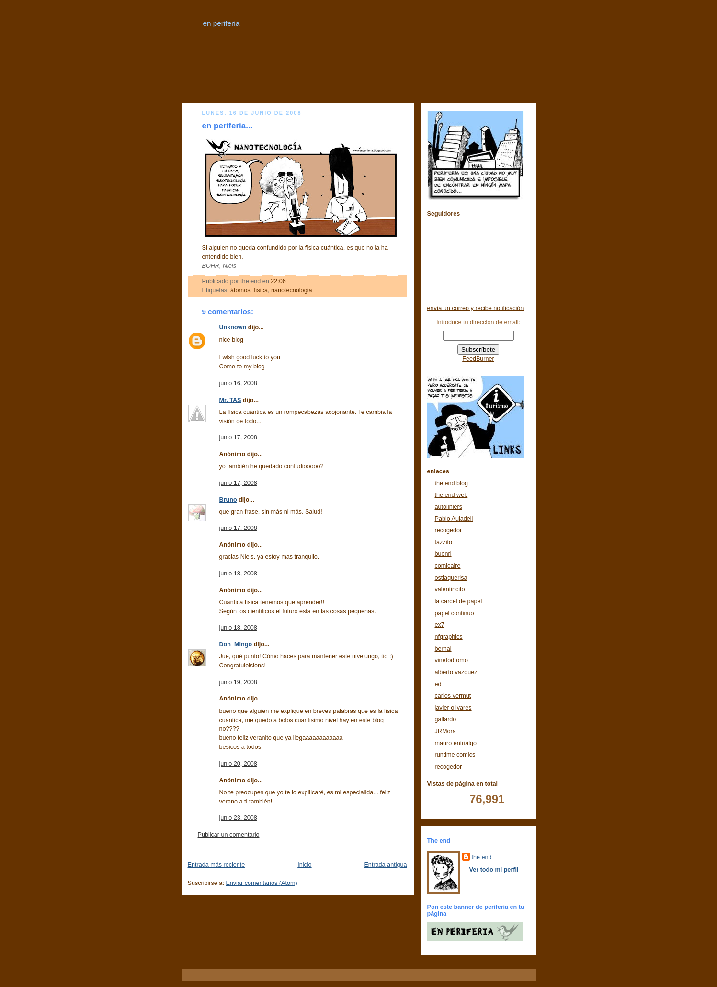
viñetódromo (451, 660)
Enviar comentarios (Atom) (261, 883)
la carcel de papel (458, 601)
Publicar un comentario (229, 834)
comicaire (448, 565)
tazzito (443, 542)
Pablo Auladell (454, 519)
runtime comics (455, 754)
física (260, 290)
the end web (451, 495)
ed (438, 684)
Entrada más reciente (216, 864)
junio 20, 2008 (238, 763)
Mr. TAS (230, 400)
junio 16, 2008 (238, 383)
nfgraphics (449, 636)
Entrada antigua (385, 864)
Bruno (228, 499)
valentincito (450, 589)
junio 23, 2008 (238, 818)
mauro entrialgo (456, 743)
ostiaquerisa (451, 577)
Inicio (304, 864)
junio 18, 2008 (238, 573)
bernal (443, 648)
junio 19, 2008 (238, 682)
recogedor (448, 530)
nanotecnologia (291, 290)
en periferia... (227, 125)
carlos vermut (453, 695)
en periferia (221, 23)
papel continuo (454, 613)
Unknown (233, 327)
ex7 (439, 624)
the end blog (451, 483)
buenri (443, 554)
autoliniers (448, 507)
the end (482, 857)
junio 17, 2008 (238, 437)
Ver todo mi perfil (494, 869)
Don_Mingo (235, 644)
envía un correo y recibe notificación (475, 308)
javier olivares (453, 707)
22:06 (278, 281)
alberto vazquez (456, 672)
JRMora (445, 731)
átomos (240, 290)
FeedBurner (478, 359)
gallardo (445, 719)
